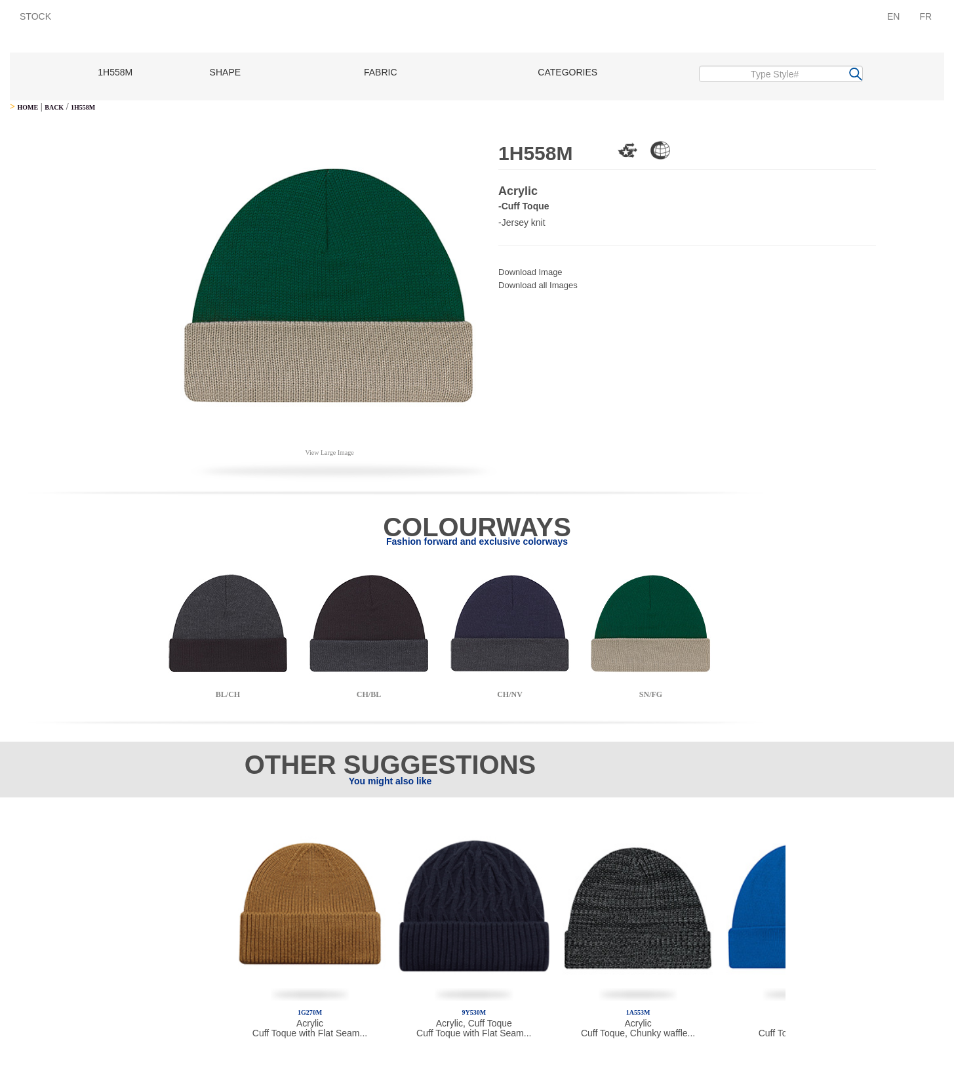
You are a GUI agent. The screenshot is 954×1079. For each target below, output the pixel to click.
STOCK (35, 16)
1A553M (638, 1012)
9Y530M (474, 1012)
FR (925, 16)
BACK (54, 107)
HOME (27, 107)
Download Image (530, 272)
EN (893, 16)
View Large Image (329, 452)
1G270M (310, 1012)
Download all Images (538, 285)
